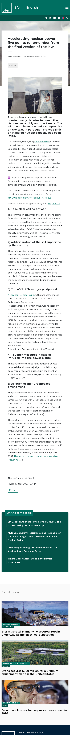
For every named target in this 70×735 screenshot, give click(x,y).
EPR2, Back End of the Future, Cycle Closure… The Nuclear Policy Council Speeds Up (34, 524)
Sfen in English (26, 7)
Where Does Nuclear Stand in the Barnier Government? (30, 561)
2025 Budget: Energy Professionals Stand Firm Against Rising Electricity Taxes (32, 549)
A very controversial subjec (21, 295)
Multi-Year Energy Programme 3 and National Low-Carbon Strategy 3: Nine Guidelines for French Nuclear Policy (34, 536)
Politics (12, 65)
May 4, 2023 (54, 203)
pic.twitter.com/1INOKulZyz (37, 198)
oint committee (42, 141)
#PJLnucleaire (15, 198)
